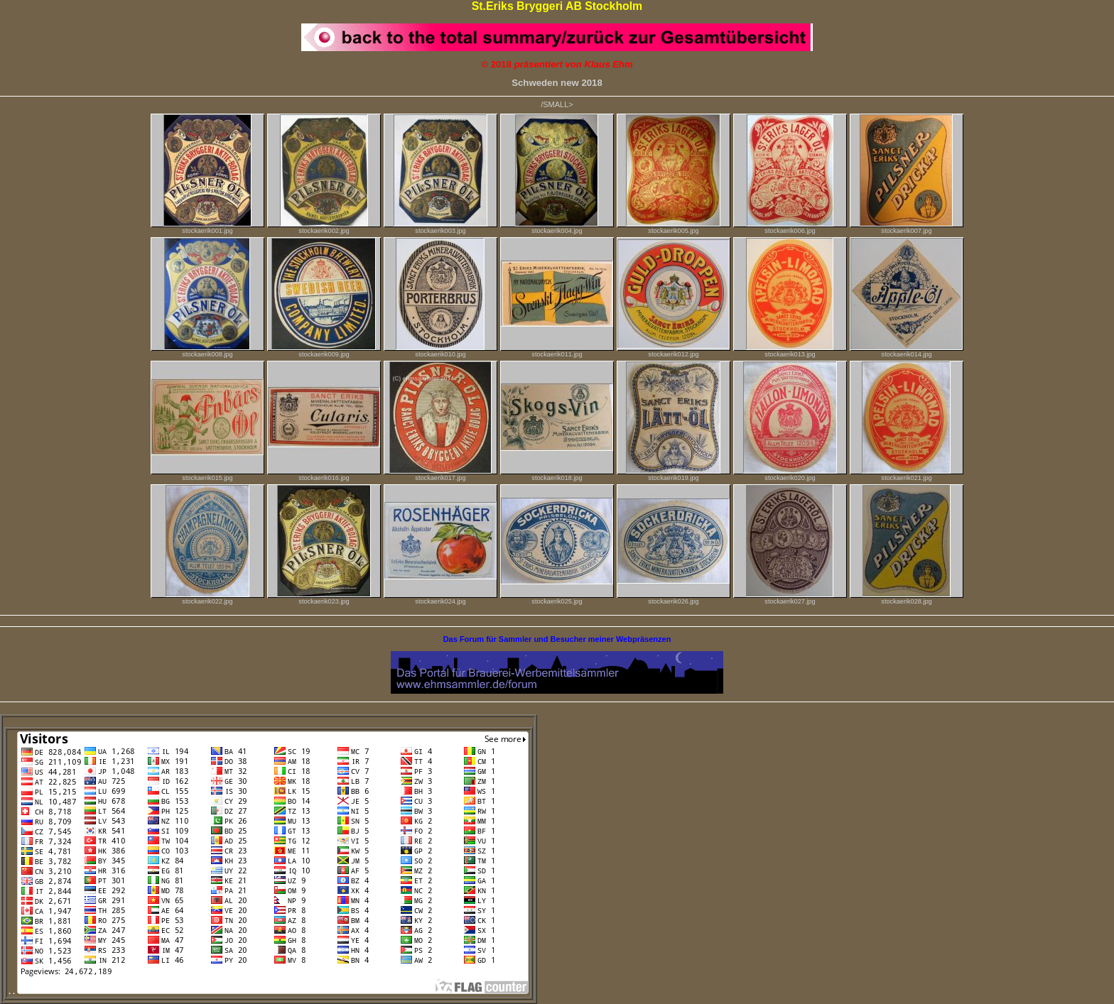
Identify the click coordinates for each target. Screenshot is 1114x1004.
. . (269, 991)
